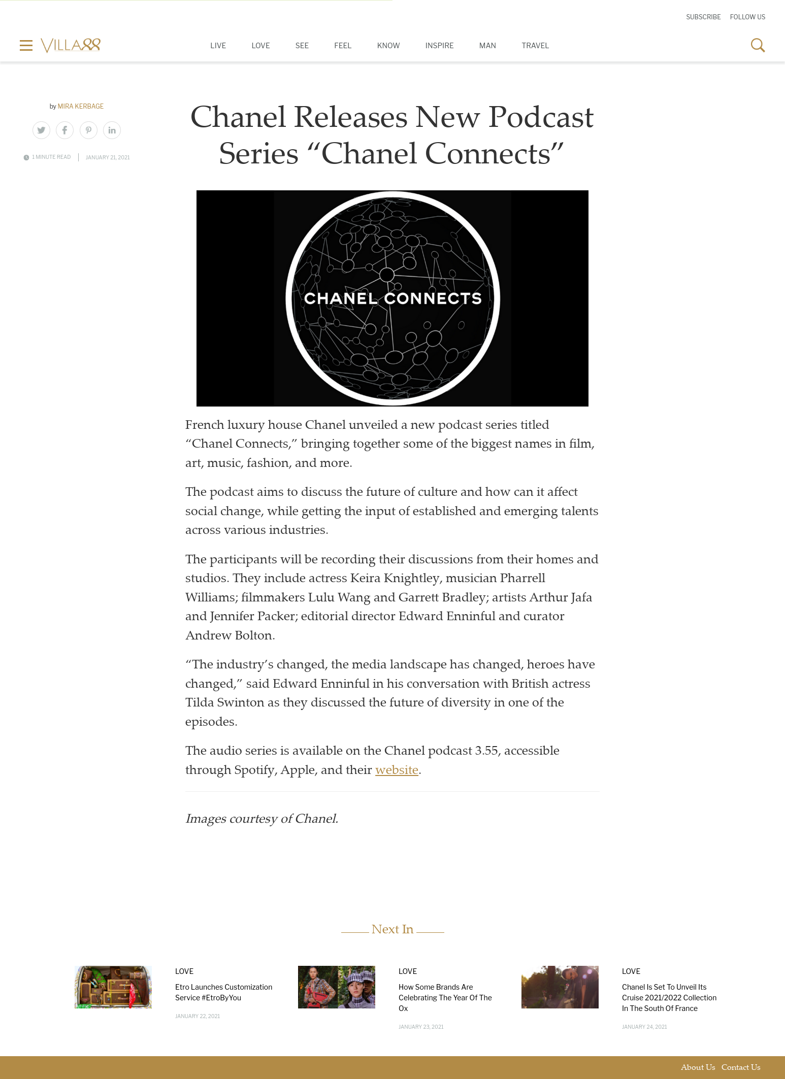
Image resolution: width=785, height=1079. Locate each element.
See (302, 45)
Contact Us (741, 1067)
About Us (698, 1067)
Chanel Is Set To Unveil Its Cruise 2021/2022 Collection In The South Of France (669, 997)
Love (260, 45)
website (396, 771)
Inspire (440, 45)
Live (218, 45)
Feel (342, 45)
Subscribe (703, 17)
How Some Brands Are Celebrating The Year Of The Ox (445, 997)
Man (487, 45)
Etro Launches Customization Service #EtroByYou (223, 991)
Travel (535, 45)
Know (388, 45)
